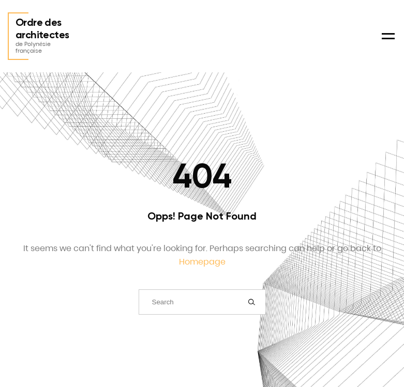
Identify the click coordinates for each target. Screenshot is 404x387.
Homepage (202, 262)
